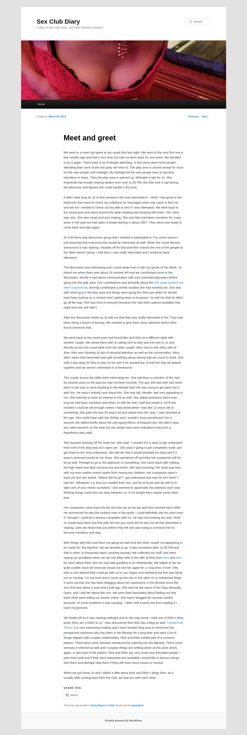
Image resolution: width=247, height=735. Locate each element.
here (166, 557)
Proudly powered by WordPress (123, 720)
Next (206, 116)
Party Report (98, 705)
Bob (111, 705)
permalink (137, 705)
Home (41, 104)
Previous (192, 116)
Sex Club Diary (58, 21)
